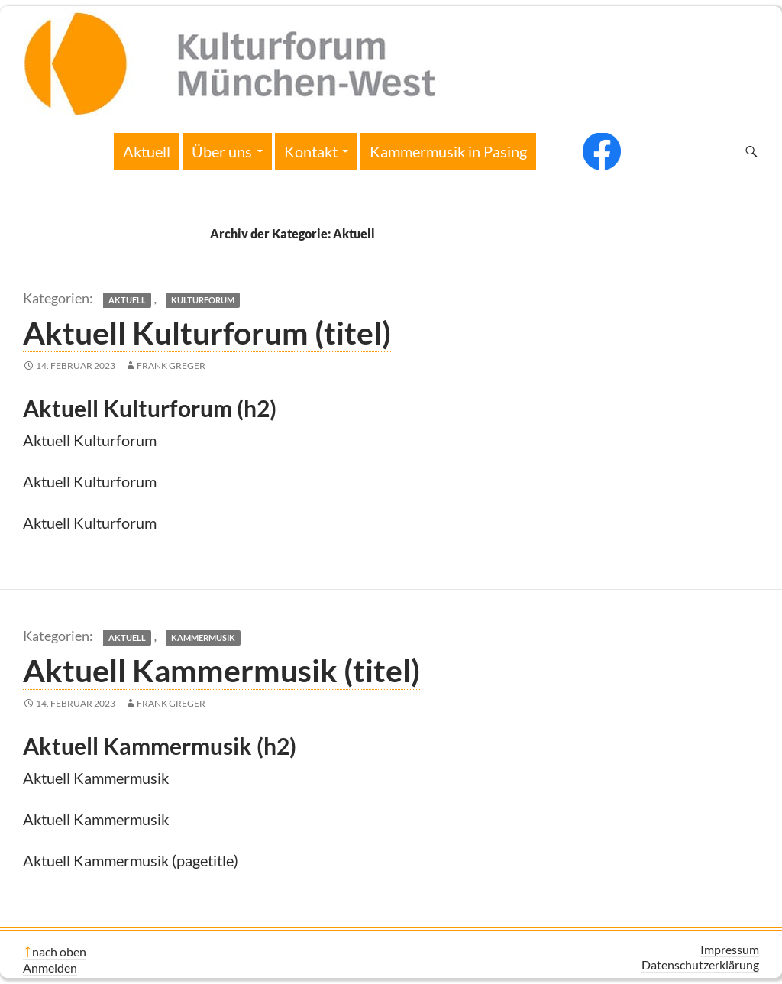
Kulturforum (202, 300)
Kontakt (311, 151)
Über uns (222, 151)
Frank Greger (171, 365)
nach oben (59, 951)
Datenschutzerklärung (700, 964)
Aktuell (146, 151)
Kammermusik (203, 638)
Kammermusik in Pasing (448, 151)
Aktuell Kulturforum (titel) (207, 332)
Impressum (729, 949)
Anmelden (50, 967)
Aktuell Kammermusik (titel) (221, 670)
